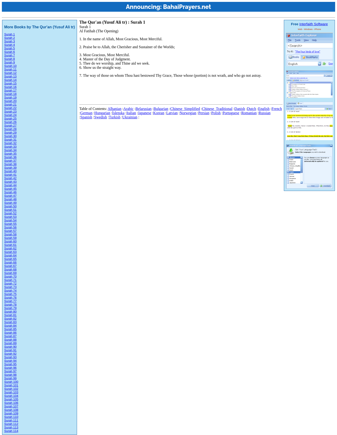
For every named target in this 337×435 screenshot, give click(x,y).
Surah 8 (9, 59)
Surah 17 (10, 90)
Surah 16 (10, 87)
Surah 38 (10, 164)
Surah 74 (10, 290)
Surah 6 (9, 52)
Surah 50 (10, 206)
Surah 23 (10, 111)
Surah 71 (10, 280)
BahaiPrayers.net (187, 6)
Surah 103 (11, 392)
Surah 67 (10, 266)
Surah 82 (10, 318)
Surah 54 (10, 220)
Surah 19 (10, 97)
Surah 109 (11, 413)
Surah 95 (10, 364)
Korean (158, 113)
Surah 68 (10, 269)
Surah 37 (10, 160)
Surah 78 (10, 304)
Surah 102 (11, 389)
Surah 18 (10, 94)
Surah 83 (10, 322)
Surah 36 (10, 157)
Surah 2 (9, 38)
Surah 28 (10, 129)
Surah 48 (10, 199)
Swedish (100, 117)
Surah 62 (10, 248)
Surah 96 (10, 367)
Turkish (114, 117)
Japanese (144, 113)
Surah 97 (10, 371)
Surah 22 (10, 108)
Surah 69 (10, 273)
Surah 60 (10, 241)
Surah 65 (10, 259)
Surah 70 (10, 276)
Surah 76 (10, 297)
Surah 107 (11, 406)
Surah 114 (11, 431)
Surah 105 (11, 399)
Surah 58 (10, 234)
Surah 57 (10, 231)
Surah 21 (10, 104)
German (86, 113)
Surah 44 (10, 185)
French (276, 109)
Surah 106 (11, 403)
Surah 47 (10, 195)
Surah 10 (10, 66)
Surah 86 (10, 332)
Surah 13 (10, 76)
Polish (216, 113)
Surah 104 (11, 396)
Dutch (251, 109)
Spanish (86, 117)
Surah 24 (10, 115)
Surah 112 (11, 424)
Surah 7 (9, 55)
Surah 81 (10, 315)
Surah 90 (10, 346)
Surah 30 (10, 136)
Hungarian (102, 113)
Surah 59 (10, 238)
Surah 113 (11, 427)
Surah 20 (10, 101)
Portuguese (231, 113)
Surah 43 (10, 181)
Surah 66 (10, 262)
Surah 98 (10, 375)
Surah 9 (9, 62)
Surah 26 (10, 122)
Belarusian (143, 109)
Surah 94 (10, 360)
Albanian (114, 109)
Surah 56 (10, 227)
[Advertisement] (164, 91)
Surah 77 (10, 301)
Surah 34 (10, 150)
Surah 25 (10, 118)
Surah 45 (10, 188)
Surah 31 (10, 139)
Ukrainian (129, 117)
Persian (203, 113)
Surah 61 (10, 245)
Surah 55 (10, 224)
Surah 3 (9, 41)
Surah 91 (10, 350)
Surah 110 (11, 417)
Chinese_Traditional (217, 109)
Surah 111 (11, 420)
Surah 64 (10, 255)
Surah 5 (9, 48)
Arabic (128, 109)
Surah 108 (11, 410)
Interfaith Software (313, 24)
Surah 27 (10, 125)
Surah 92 (10, 353)
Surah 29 (10, 132)
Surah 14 (10, 80)
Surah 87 (10, 336)
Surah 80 (10, 311)
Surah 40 (10, 171)
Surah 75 (10, 294)
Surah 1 (9, 34)
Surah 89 (10, 343)
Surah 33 (10, 146)
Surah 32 (10, 143)
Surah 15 (10, 83)
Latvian (172, 113)
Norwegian (188, 113)
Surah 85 (10, 329)
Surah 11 (10, 69)
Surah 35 (10, 153)
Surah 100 (11, 382)
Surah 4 (9, 45)
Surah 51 (10, 210)
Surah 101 (11, 385)
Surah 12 (10, 73)
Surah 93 (10, 357)
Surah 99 (10, 378)
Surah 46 (10, 192)
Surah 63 (10, 252)
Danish (239, 109)
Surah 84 (10, 325)
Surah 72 (10, 283)
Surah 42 (10, 178)
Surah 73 (10, 287)
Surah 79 (10, 308)
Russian (265, 113)
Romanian (249, 113)
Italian (131, 113)
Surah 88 (10, 339)
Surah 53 (10, 217)
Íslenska (118, 113)
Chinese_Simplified (185, 109)
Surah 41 (10, 174)
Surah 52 (10, 213)
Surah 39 (10, 167)
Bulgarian (161, 109)
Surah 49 (10, 203)
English (264, 109)
